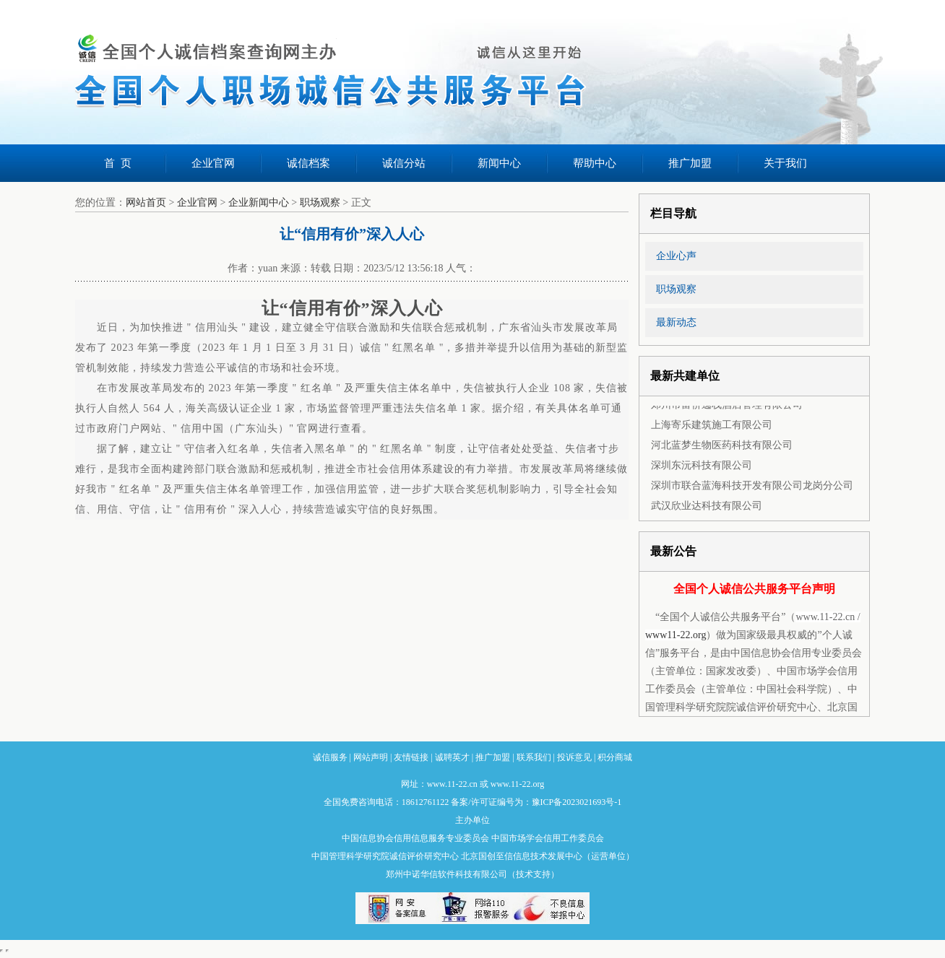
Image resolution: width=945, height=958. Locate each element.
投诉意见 (574, 757)
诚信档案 (308, 163)
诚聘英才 (452, 757)
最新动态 (676, 322)
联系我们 (534, 757)
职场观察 (320, 202)
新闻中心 (499, 163)
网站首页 (146, 202)
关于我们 (785, 163)
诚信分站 (404, 163)
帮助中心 (594, 163)
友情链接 (411, 757)
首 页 (117, 163)
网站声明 (370, 757)
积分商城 (614, 757)
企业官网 (213, 163)
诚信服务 (330, 757)
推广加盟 (690, 163)
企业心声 (676, 256)
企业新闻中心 (258, 202)
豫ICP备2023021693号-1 (577, 802)
